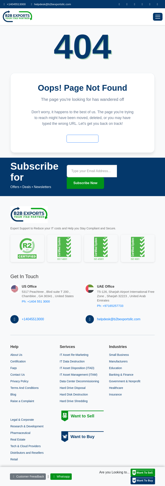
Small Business (119, 354)
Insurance (115, 394)
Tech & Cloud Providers (25, 446)
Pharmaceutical (20, 433)
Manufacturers (118, 361)
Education (115, 368)
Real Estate (17, 439)
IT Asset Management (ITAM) (78, 374)
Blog (13, 394)
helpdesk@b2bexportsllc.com (50, 4)
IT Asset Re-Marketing (74, 354)
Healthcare (116, 388)
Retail (14, 459)
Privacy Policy (19, 381)
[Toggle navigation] (158, 17)
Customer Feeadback (28, 476)
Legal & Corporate (22, 419)
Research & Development (27, 426)
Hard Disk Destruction (74, 394)
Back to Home (82, 138)
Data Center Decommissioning (79, 381)
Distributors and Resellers (27, 452)
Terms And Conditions (24, 388)
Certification (18, 361)
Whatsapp (61, 476)
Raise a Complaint (22, 401)
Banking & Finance (121, 374)
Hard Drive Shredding (74, 401)
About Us (16, 354)
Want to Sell (82, 416)
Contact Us (17, 374)
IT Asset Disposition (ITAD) (77, 368)
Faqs (13, 368)
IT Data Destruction (72, 361)
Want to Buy (82, 436)
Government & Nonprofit (124, 381)
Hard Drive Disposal (72, 388)
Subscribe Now (85, 183)
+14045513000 (14, 4)
